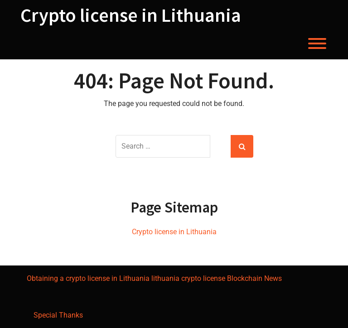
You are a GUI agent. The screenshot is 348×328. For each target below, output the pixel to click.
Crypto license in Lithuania (130, 15)
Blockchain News (254, 278)
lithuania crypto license (188, 278)
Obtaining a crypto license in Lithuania (88, 278)
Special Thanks (58, 315)
